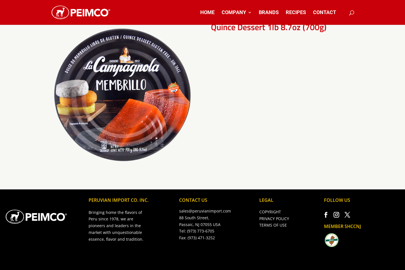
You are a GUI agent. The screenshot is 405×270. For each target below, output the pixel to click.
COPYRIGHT (270, 211)
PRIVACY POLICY (274, 218)
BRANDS (269, 12)
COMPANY (234, 12)
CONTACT (324, 12)
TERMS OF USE (273, 225)
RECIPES (296, 12)
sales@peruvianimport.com (205, 211)
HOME (207, 12)
